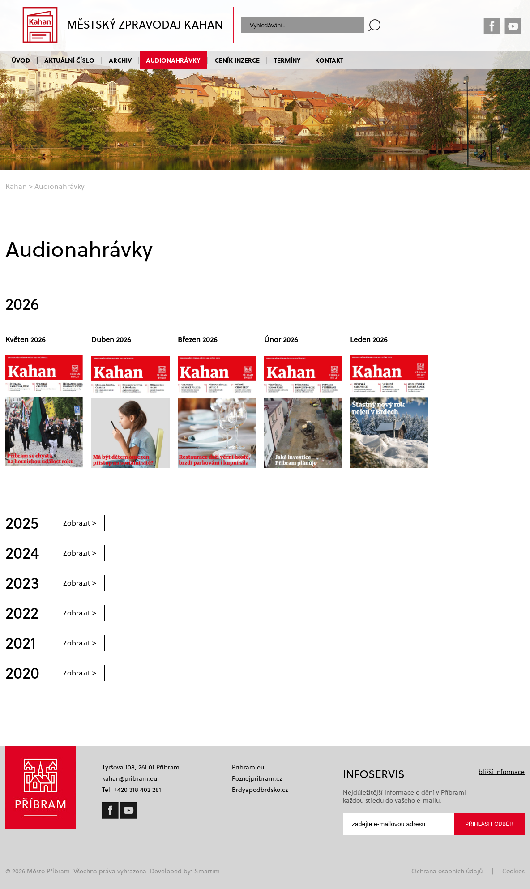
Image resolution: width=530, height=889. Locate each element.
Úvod (21, 60)
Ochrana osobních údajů (447, 871)
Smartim (207, 871)
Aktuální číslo (69, 60)
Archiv (120, 60)
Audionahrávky (173, 60)
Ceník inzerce (237, 60)
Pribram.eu (248, 767)
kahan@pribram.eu (129, 778)
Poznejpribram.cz (257, 778)
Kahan (16, 186)
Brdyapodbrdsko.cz (260, 789)
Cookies (513, 871)
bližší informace (502, 772)
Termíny (287, 60)
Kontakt (329, 60)
